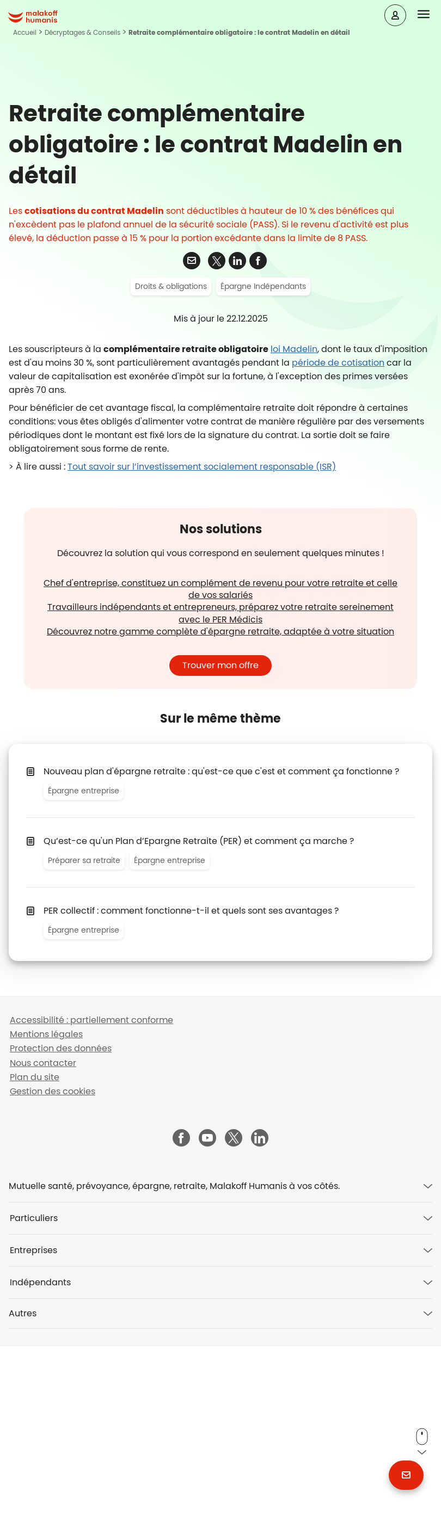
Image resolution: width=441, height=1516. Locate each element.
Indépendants (40, 1452)
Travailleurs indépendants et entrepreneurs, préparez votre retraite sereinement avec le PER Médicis (220, 783)
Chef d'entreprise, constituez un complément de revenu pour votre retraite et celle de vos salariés (220, 759)
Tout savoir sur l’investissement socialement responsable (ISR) (202, 637)
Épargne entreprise (83, 960)
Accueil (24, 32)
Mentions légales (46, 1204)
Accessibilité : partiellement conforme (91, 1190)
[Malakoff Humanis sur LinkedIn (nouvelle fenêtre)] (259, 1308)
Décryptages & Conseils (82, 32)
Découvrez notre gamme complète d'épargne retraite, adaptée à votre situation (220, 801)
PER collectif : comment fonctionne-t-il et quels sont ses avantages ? (191, 1080)
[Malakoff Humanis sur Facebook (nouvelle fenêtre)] (181, 1308)
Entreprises (33, 1420)
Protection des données (61, 1218)
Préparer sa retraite (84, 1030)
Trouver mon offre (220, 835)
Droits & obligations (171, 456)
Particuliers (34, 1388)
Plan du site (34, 1247)
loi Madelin (294, 519)
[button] (429, 15)
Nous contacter (43, 1233)
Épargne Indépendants (263, 456)
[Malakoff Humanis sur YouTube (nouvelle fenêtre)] (207, 1308)
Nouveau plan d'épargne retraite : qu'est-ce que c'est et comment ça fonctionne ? (221, 941)
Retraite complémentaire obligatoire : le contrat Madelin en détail (239, 32)
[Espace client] (395, 15)
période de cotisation (338, 533)
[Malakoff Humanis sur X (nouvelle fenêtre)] (233, 1307)
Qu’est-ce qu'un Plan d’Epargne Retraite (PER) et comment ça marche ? (199, 1010)
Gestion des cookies (52, 1261)
